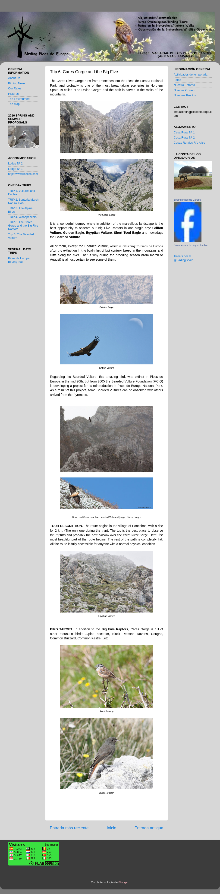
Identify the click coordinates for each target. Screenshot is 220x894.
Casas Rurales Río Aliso (189, 142)
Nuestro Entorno (184, 85)
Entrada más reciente (69, 828)
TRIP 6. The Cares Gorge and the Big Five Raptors (23, 226)
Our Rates (14, 88)
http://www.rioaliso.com (23, 174)
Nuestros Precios (185, 95)
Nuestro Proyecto (185, 90)
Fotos (177, 80)
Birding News (16, 83)
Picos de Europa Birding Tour (18, 260)
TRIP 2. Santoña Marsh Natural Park (23, 201)
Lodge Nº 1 (15, 169)
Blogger (123, 882)
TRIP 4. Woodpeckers (22, 217)
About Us (14, 78)
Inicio (111, 828)
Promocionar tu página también (191, 245)
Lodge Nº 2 (15, 163)
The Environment (19, 99)
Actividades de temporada (190, 74)
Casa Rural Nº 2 (184, 137)
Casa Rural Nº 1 (184, 132)
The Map (14, 104)
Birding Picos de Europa (187, 199)
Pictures (13, 93)
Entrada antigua (149, 828)
